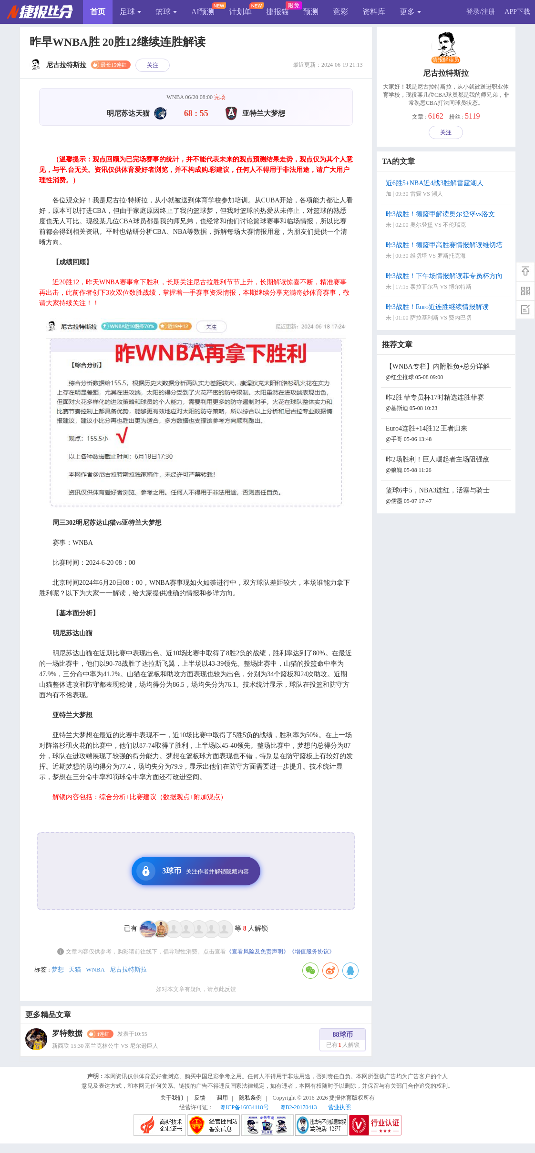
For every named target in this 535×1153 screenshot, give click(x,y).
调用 (222, 1097)
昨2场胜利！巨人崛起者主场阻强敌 (447, 465)
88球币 (343, 1041)
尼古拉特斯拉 (128, 969)
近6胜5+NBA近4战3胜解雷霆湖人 (447, 189)
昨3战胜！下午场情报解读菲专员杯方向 (447, 282)
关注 (152, 65)
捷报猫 (277, 12)
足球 (130, 12)
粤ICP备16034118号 (244, 1107)
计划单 (240, 12)
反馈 (200, 1097)
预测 (311, 12)
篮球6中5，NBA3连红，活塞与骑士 (447, 496)
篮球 (166, 12)
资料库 (373, 12)
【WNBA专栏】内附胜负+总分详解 (447, 372)
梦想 (57, 969)
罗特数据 (67, 1033)
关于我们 (171, 1097)
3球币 (192, 871)
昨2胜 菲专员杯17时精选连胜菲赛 (447, 403)
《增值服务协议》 (312, 951)
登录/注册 (480, 11)
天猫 (75, 969)
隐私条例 (250, 1097)
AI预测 (203, 12)
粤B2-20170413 (298, 1107)
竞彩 (340, 12)
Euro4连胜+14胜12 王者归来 (447, 434)
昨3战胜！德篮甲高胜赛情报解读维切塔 (447, 251)
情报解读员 (445, 60)
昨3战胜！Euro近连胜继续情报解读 (447, 313)
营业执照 (339, 1107)
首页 (97, 12)
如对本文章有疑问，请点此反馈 (196, 989)
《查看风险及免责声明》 (257, 951)
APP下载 (517, 11)
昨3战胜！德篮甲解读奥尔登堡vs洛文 (447, 220)
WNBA (95, 969)
